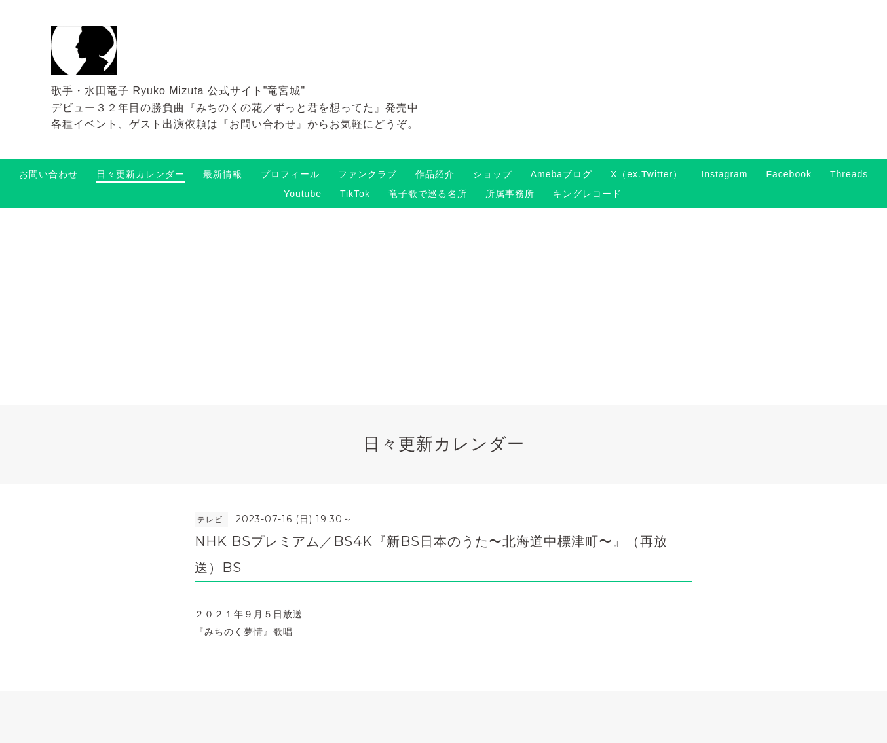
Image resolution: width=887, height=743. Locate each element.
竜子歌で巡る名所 (427, 194)
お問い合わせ (48, 174)
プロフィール (290, 174)
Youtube (303, 194)
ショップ (492, 174)
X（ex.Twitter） (647, 174)
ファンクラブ (367, 174)
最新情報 (222, 174)
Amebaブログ (561, 174)
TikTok (355, 194)
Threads (849, 174)
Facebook (789, 174)
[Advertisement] (443, 306)
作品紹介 (435, 174)
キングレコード (587, 194)
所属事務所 (510, 194)
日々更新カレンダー (140, 174)
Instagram (724, 174)
